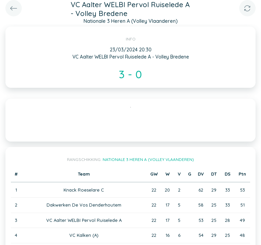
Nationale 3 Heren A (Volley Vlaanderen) (148, 159)
